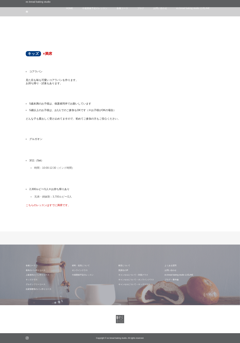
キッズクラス (32, 279)
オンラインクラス (80, 270)
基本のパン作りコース (35, 270)
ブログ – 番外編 (172, 279)
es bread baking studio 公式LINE (179, 275)
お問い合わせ (170, 270)
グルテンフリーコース (35, 284)
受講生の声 (123, 270)
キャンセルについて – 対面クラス (133, 275)
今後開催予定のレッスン (83, 275)
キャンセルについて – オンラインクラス (136, 279)
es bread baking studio (38, 1)
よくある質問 (170, 265)
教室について (124, 265)
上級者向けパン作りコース (37, 275)
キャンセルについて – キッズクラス (134, 284)
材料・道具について (81, 265)
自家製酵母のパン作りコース (38, 289)
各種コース (31, 265)
